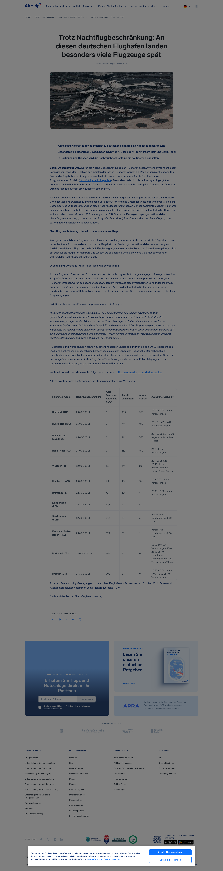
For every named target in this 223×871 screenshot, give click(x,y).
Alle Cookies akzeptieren (170, 852)
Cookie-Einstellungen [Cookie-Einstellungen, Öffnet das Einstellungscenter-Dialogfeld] (170, 860)
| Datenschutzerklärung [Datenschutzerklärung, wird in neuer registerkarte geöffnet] (113, 859)
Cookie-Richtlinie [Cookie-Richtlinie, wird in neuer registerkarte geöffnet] (94, 859)
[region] (111, 856)
